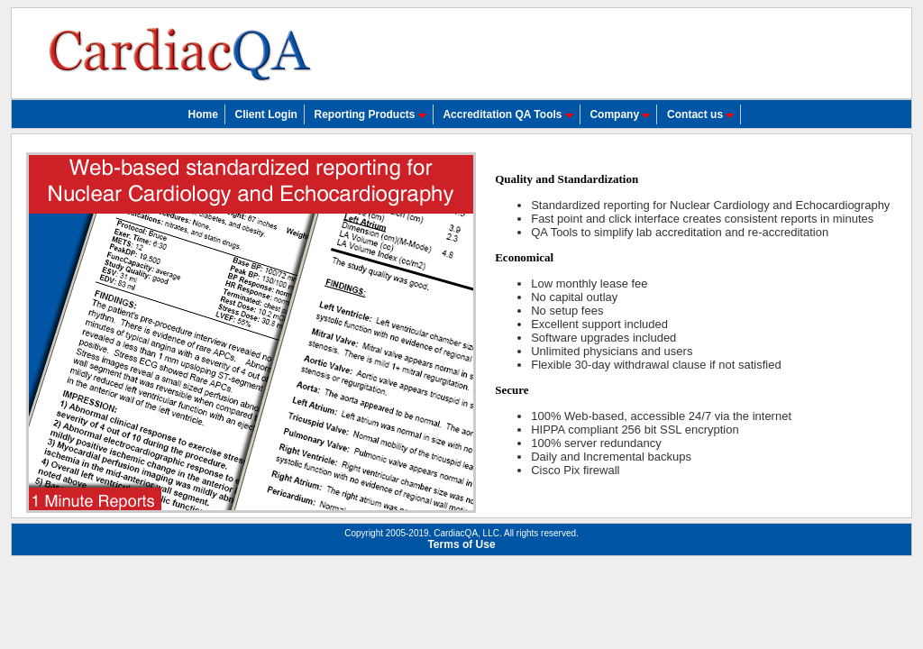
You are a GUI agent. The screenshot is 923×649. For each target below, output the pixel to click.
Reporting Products (369, 114)
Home (203, 114)
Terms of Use (461, 544)
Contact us (700, 114)
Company (619, 114)
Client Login (266, 114)
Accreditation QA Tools (507, 114)
